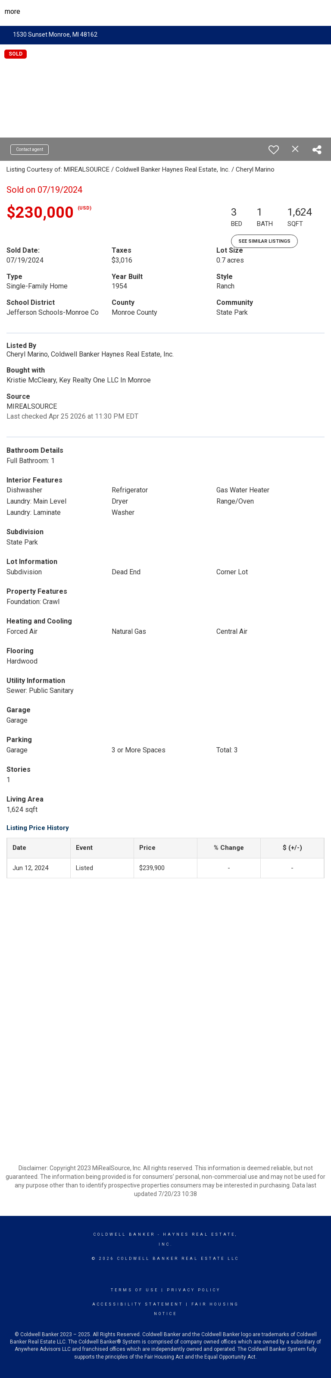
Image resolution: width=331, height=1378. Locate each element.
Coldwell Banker (124, 1234)
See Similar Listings (264, 241)
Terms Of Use (135, 1290)
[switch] (273, 149)
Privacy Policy (194, 1290)
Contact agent (29, 149)
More (12, 11)
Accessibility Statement (137, 1304)
